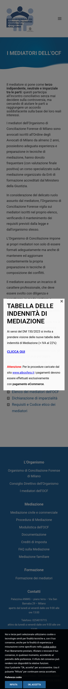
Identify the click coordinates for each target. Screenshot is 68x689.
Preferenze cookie (51, 680)
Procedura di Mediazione (34, 520)
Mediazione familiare (34, 557)
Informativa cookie (49, 675)
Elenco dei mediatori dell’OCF (35, 392)
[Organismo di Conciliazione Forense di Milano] (20, 18)
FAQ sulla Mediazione (34, 549)
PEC (29, 636)
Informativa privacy (25, 675)
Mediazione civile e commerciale (34, 512)
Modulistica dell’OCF (34, 527)
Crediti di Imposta (34, 542)
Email (37, 636)
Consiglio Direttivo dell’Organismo (33, 483)
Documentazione (34, 534)
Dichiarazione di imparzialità (34, 398)
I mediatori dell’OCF (34, 491)
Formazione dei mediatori (34, 578)
